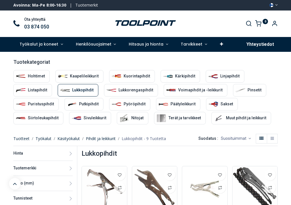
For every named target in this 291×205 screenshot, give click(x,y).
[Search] (249, 24)
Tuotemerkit (86, 5)
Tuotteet (21, 138)
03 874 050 (36, 27)
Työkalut (43, 138)
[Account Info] (274, 24)
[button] (221, 44)
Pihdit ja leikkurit (101, 138)
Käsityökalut (68, 138)
